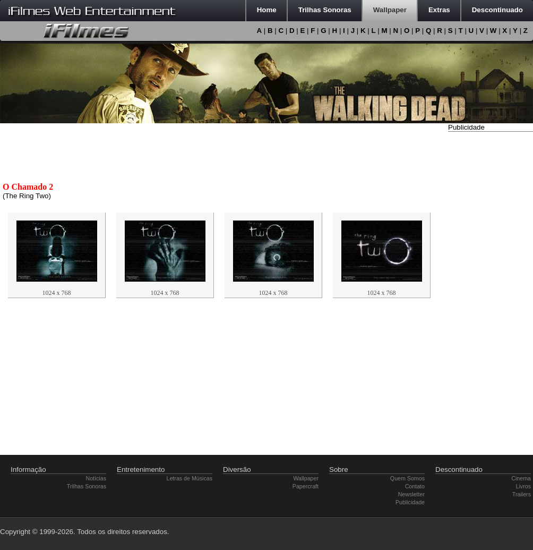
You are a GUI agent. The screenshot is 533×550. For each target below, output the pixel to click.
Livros (523, 486)
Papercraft (306, 486)
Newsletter (411, 494)
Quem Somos (407, 478)
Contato (415, 486)
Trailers (521, 494)
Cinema (521, 478)
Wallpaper (306, 478)
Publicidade (410, 502)
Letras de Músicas (189, 478)
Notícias (96, 478)
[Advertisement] (490, 293)
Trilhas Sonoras (86, 486)
